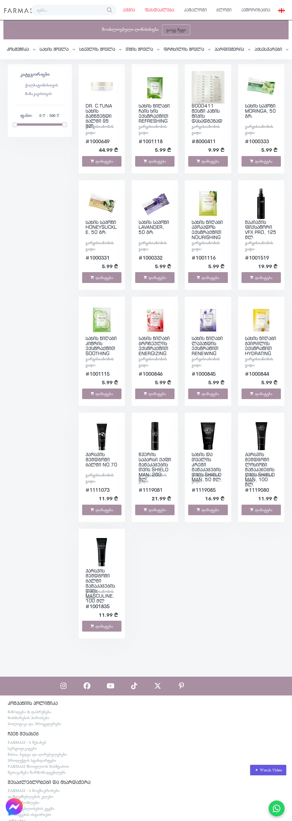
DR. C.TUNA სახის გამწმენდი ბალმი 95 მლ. (99, 116)
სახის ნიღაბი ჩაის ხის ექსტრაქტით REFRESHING (154, 113)
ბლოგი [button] (224, 10)
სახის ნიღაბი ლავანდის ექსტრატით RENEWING (207, 345)
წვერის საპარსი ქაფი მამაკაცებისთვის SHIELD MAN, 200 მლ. (155, 467)
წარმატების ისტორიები (29, 814)
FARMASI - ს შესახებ (27, 742)
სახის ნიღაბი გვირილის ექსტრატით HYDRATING (260, 345)
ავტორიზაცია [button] (255, 10)
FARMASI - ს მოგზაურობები (34, 790)
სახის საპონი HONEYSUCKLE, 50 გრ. (101, 227)
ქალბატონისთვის (41, 85)
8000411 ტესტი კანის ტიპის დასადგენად (207, 113)
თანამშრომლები (23, 802)
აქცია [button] (129, 10)
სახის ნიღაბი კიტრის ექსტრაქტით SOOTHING (101, 345)
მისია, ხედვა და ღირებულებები (37, 754)
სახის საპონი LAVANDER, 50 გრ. (154, 227)
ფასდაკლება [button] (159, 10)
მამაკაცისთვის (38, 93)
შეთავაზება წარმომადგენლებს (37, 772)
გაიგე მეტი (176, 30)
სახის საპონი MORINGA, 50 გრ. (260, 111)
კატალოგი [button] (195, 10)
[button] (281, 10)
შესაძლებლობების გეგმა (31, 808)
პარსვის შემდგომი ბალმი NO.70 (101, 459)
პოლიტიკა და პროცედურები (34, 724)
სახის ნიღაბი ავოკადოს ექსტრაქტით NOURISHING (207, 229)
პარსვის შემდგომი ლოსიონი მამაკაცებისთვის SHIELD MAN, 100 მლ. (260, 470)
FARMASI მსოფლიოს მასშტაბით (38, 766)
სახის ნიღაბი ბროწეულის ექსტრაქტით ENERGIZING (154, 345)
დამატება (101, 161)
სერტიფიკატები (22, 748)
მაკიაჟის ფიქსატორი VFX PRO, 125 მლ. (260, 229)
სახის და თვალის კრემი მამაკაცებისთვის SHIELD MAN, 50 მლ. (207, 467)
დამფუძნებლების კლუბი (30, 796)
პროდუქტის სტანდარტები (32, 760)
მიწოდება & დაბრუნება (29, 712)
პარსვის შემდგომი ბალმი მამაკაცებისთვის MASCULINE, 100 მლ (100, 586)
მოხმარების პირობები (28, 718)
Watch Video (268, 770)
